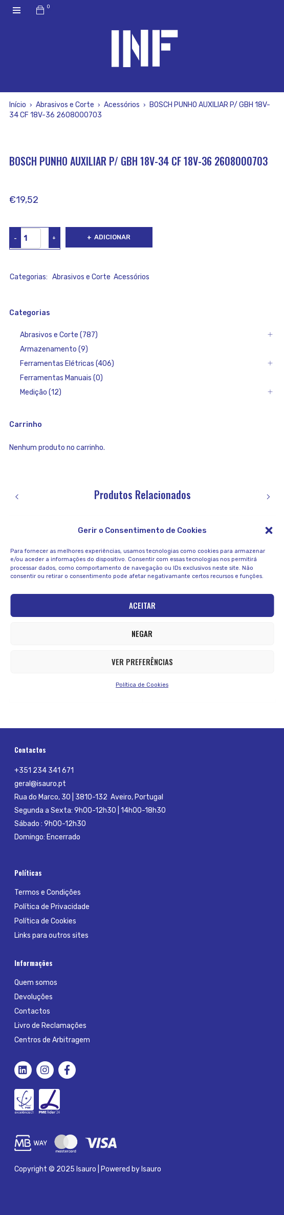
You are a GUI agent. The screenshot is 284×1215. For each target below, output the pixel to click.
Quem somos (35, 982)
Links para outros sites (51, 935)
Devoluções (33, 997)
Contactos (32, 1011)
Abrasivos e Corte (65, 104)
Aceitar (142, 605)
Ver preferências (142, 661)
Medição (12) (40, 392)
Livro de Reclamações (50, 1025)
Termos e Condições (47, 892)
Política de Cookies (142, 685)
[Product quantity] (25, 238)
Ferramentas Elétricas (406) (67, 363)
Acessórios (122, 104)
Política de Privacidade (52, 906)
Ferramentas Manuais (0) (61, 378)
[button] (269, 530)
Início (17, 104)
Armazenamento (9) (54, 349)
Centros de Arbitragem (52, 1040)
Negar (142, 633)
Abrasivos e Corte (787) (59, 335)
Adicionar (112, 237)
